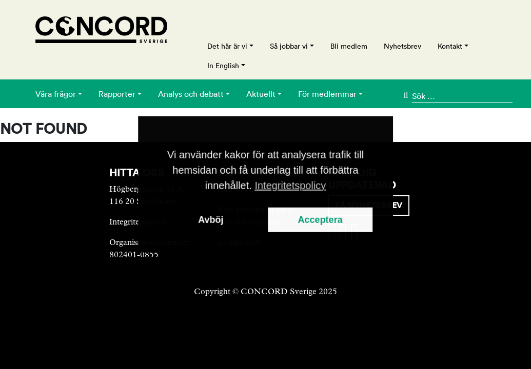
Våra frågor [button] (55, 94)
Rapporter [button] (117, 94)
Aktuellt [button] (261, 94)
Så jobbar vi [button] (289, 46)
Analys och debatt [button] (191, 94)
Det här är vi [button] (227, 46)
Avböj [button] (210, 220)
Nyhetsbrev (402, 46)
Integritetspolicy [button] (290, 185)
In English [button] (223, 65)
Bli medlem (348, 46)
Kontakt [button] (450, 46)
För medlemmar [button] (327, 94)
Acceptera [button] (320, 220)
